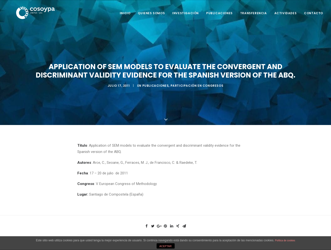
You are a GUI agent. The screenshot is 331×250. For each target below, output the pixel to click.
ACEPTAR (165, 246)
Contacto (313, 13)
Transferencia (253, 13)
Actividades (285, 13)
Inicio (125, 13)
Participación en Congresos (197, 85)
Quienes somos (151, 13)
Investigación (185, 13)
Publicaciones (219, 13)
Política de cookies (285, 240)
